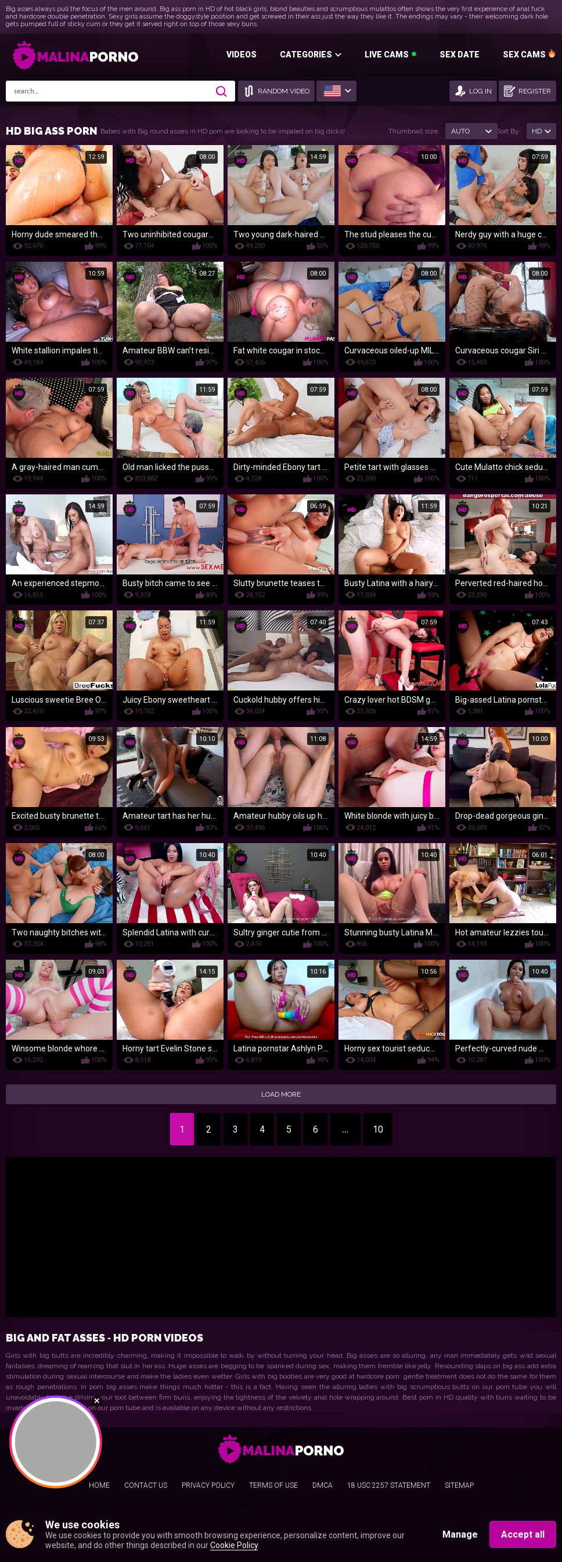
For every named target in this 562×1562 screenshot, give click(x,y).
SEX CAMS (524, 54)
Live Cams (387, 54)
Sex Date (459, 54)
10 (378, 1129)
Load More (281, 1094)
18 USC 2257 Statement (388, 1485)
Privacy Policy (208, 1485)
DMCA (322, 1485)
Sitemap (459, 1485)
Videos (241, 54)
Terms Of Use (273, 1485)
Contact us (145, 1485)
